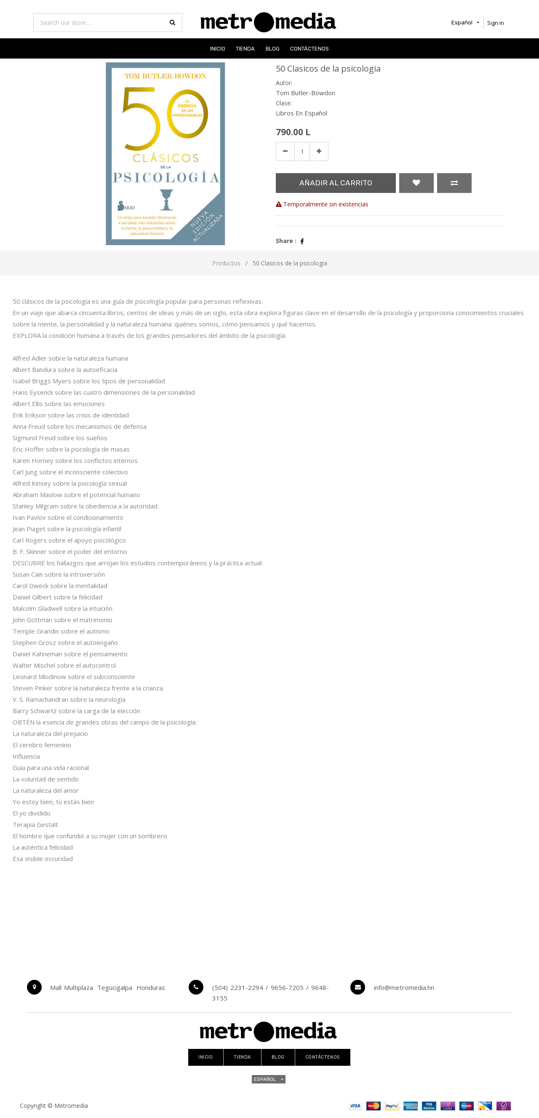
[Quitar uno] (285, 151)
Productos (226, 263)
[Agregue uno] (319, 151)
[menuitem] (218, 48)
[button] (416, 183)
